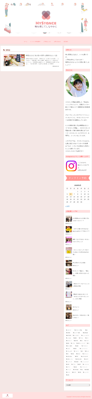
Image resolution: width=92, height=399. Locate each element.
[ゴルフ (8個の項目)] (69, 349)
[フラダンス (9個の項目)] (85, 346)
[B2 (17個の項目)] (81, 341)
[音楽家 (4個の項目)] (77, 362)
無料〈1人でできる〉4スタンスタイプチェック (81, 240)
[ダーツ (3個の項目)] (69, 367)
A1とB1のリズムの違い (79, 262)
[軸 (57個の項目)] (87, 330)
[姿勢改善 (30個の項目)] (86, 333)
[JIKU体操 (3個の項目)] (76, 370)
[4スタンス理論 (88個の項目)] (79, 330)
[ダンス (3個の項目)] (68, 372)
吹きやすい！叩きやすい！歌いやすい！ (81, 316)
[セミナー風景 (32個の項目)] (77, 333)
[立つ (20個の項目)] (87, 338)
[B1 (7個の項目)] (68, 354)
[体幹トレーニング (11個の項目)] (81, 343)
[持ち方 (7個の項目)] (79, 354)
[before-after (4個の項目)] (79, 359)
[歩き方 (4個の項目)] (87, 359)
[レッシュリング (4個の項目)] (85, 362)
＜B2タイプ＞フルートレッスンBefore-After (81, 285)
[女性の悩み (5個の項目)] (70, 356)
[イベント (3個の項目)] (69, 370)
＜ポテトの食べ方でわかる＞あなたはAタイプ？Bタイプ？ (81, 230)
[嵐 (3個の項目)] (82, 370)
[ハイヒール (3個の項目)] (86, 364)
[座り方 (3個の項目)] (74, 372)
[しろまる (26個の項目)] (69, 338)
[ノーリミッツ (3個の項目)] (85, 367)
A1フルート (76, 307)
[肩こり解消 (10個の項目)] (70, 346)
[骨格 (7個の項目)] (72, 354)
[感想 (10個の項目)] (78, 346)
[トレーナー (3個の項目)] (86, 372)
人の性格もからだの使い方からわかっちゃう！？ (81, 219)
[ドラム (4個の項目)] (74, 364)
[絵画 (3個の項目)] (78, 375)
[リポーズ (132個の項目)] (70, 330)
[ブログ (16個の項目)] (87, 341)
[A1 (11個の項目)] (88, 343)
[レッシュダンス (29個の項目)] (85, 335)
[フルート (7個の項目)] (76, 351)
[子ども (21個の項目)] (81, 338)
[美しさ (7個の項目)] (87, 351)
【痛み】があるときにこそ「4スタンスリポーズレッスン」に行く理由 (81, 296)
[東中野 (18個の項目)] (76, 341)
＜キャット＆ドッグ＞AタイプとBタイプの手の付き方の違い (81, 252)
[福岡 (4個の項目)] (79, 364)
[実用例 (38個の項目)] (69, 333)
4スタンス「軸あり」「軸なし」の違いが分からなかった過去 (81, 273)
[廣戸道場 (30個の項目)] (69, 335)
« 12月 (67, 206)
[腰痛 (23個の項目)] (75, 338)
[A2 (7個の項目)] (82, 351)
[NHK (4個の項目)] (68, 364)
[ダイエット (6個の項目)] (86, 354)
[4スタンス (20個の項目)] (69, 341)
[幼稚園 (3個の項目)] (87, 370)
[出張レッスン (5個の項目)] (70, 359)
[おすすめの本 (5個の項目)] (85, 356)
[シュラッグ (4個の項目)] (69, 362)
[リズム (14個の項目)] (73, 343)
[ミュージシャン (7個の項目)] (84, 349)
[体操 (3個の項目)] (76, 367)
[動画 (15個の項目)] (68, 343)
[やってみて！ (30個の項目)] (76, 335)
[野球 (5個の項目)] (77, 356)
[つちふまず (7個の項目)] (69, 351)
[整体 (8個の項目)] (76, 349)
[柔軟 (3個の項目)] (79, 372)
